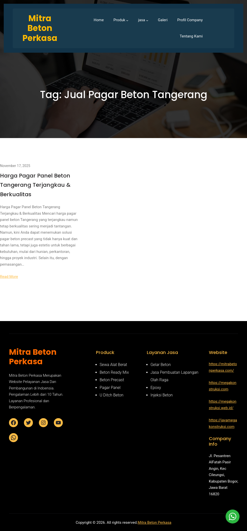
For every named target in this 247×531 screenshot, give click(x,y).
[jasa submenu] (147, 20)
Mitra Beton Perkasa (154, 522)
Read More (9, 276)
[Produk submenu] (127, 20)
